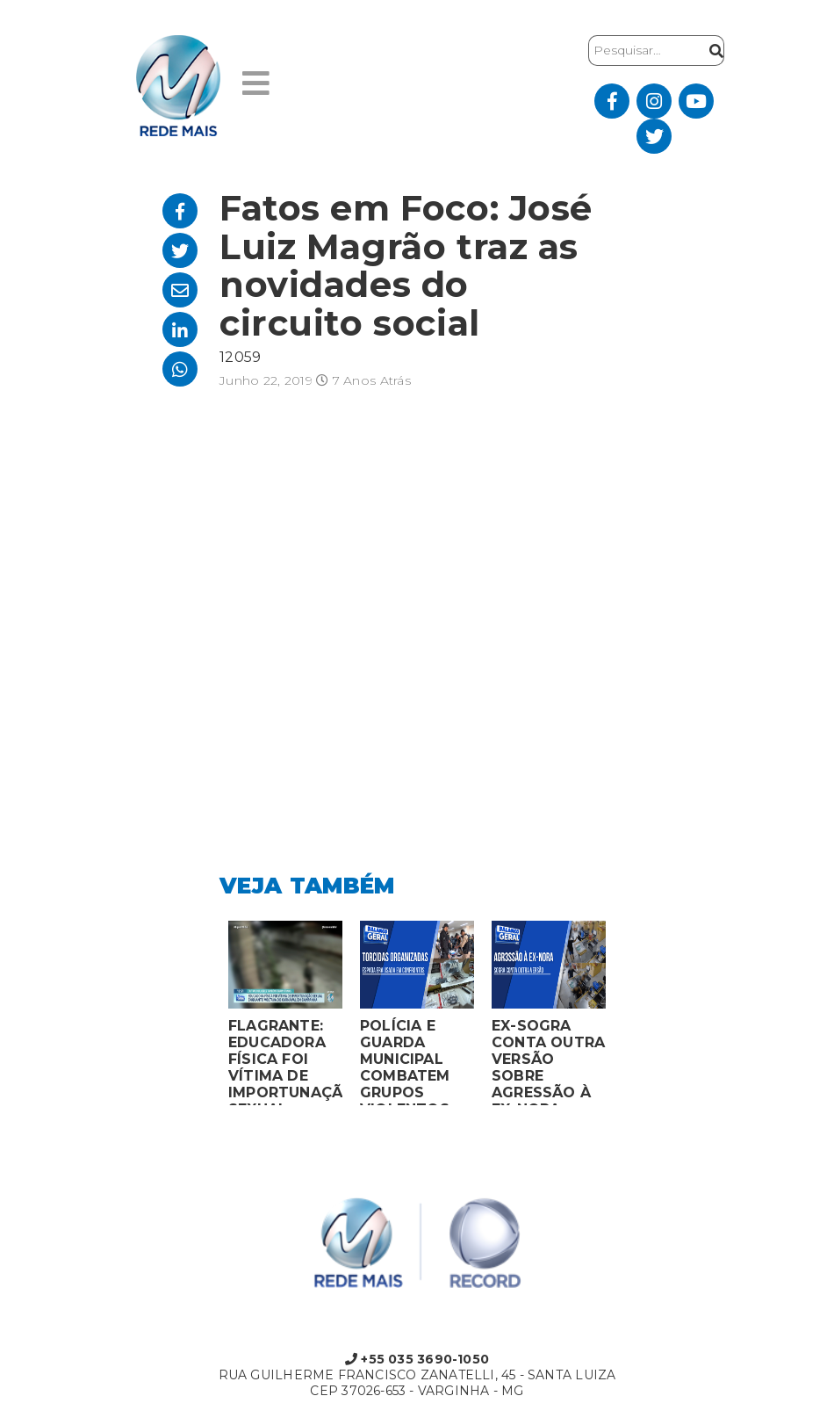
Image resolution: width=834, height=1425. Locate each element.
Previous (206, 1017)
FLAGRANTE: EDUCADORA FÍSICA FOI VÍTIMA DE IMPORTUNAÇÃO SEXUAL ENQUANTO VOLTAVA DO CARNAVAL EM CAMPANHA (285, 1061)
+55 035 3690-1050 (417, 1359)
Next (627, 1017)
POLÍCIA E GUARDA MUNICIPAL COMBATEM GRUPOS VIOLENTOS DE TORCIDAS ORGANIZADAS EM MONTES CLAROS (416, 1061)
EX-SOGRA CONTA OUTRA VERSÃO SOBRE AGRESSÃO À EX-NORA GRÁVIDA (548, 1061)
